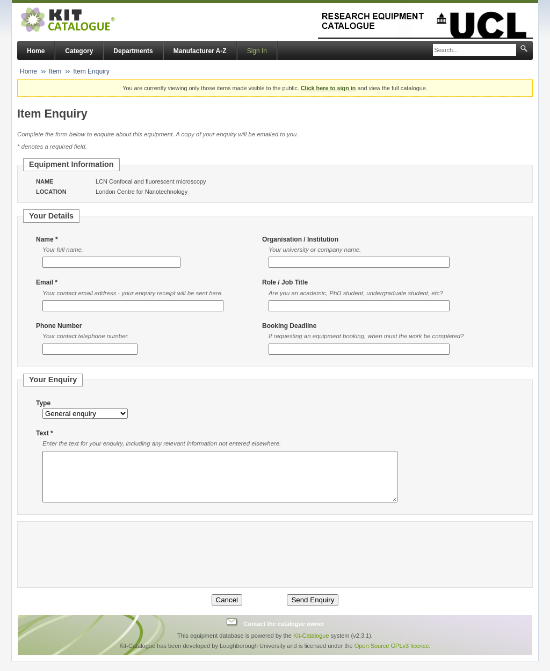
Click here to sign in (328, 88)
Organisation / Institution (300, 239)
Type (43, 403)
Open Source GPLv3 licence (391, 655)
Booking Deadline (289, 326)
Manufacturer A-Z (200, 51)
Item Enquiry (91, 71)
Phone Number (59, 326)
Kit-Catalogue (311, 645)
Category (79, 51)
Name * (47, 239)
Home (36, 51)
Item (55, 71)
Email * (46, 282)
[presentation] (111, 564)
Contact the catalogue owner (283, 633)
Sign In (257, 51)
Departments (133, 51)
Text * (44, 433)
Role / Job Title (285, 282)
